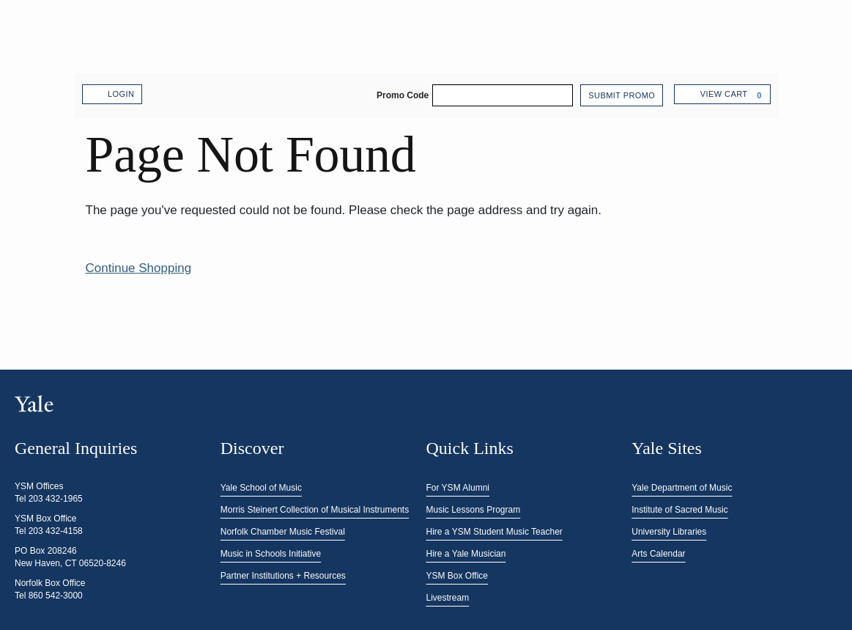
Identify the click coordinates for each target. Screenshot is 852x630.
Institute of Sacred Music (679, 510)
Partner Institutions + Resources (283, 576)
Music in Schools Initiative (271, 554)
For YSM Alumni (457, 488)
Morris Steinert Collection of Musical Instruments (315, 510)
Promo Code (403, 95)
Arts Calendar (658, 554)
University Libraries (668, 532)
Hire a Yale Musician (466, 554)
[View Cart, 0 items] (722, 94)
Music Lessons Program (473, 510)
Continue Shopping (139, 268)
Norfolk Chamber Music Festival (283, 532)
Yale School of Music (261, 488)
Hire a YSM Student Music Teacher (494, 532)
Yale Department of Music (681, 488)
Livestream (448, 598)
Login (112, 94)
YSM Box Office (457, 576)
